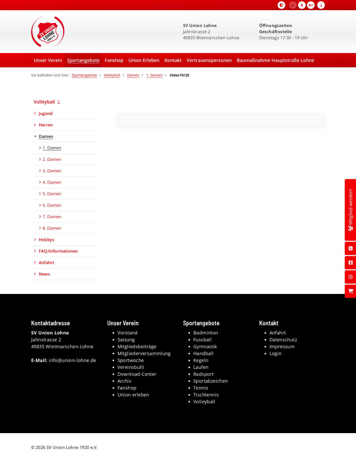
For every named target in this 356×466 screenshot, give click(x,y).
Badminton (205, 333)
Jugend (46, 113)
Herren (46, 125)
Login (275, 353)
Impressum (282, 346)
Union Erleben (143, 60)
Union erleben (133, 395)
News (44, 274)
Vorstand (127, 333)
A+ (310, 5)
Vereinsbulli (130, 367)
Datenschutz (283, 339)
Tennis (200, 388)
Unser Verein (48, 60)
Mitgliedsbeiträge (137, 346)
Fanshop (114, 60)
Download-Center (137, 374)
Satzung (126, 339)
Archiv (124, 381)
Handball (203, 353)
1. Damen (154, 75)
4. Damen (52, 182)
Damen (133, 75)
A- (293, 5)
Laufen (200, 367)
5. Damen (52, 194)
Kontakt (173, 60)
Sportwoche (130, 360)
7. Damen (52, 216)
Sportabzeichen (210, 381)
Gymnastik (205, 346)
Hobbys (46, 239)
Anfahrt (46, 262)
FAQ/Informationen (58, 251)
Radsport (203, 374)
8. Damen (52, 228)
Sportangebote (83, 60)
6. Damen (52, 205)
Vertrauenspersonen (209, 60)
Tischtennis (206, 395)
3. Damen (52, 171)
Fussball (202, 339)
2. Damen (52, 159)
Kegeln (200, 360)
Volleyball (112, 75)
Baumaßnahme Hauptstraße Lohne (275, 60)
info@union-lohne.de (72, 360)
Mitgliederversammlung (144, 353)
